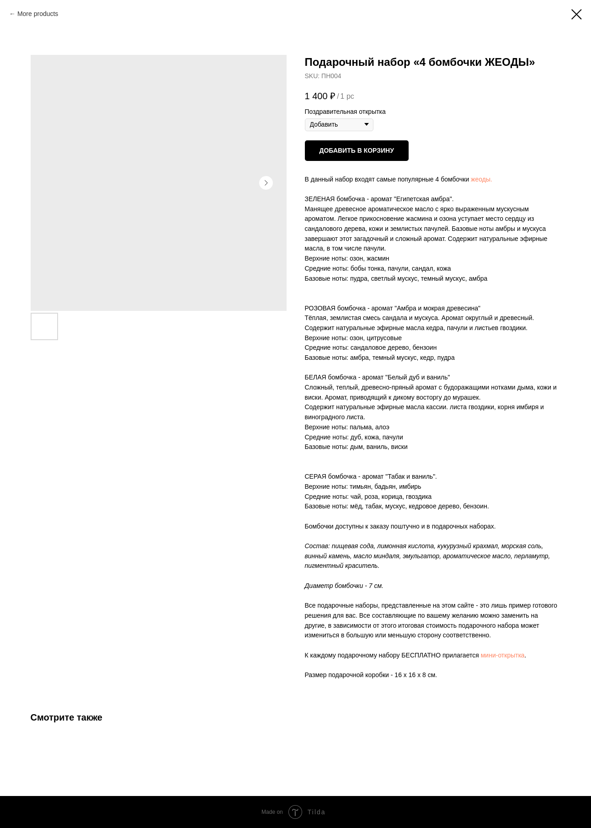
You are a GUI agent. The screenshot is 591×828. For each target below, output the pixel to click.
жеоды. (481, 179)
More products (37, 13)
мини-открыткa (503, 655)
